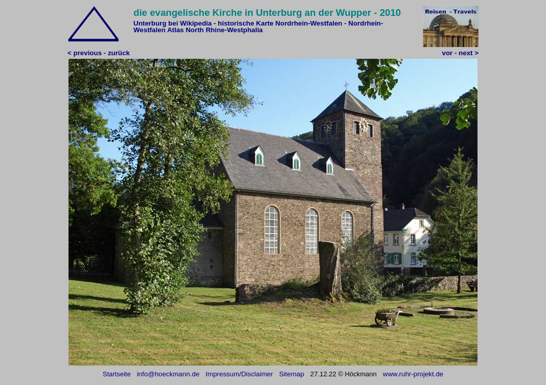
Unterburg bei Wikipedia (172, 23)
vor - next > (460, 53)
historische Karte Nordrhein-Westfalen (280, 23)
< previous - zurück (98, 53)
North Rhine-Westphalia (224, 30)
